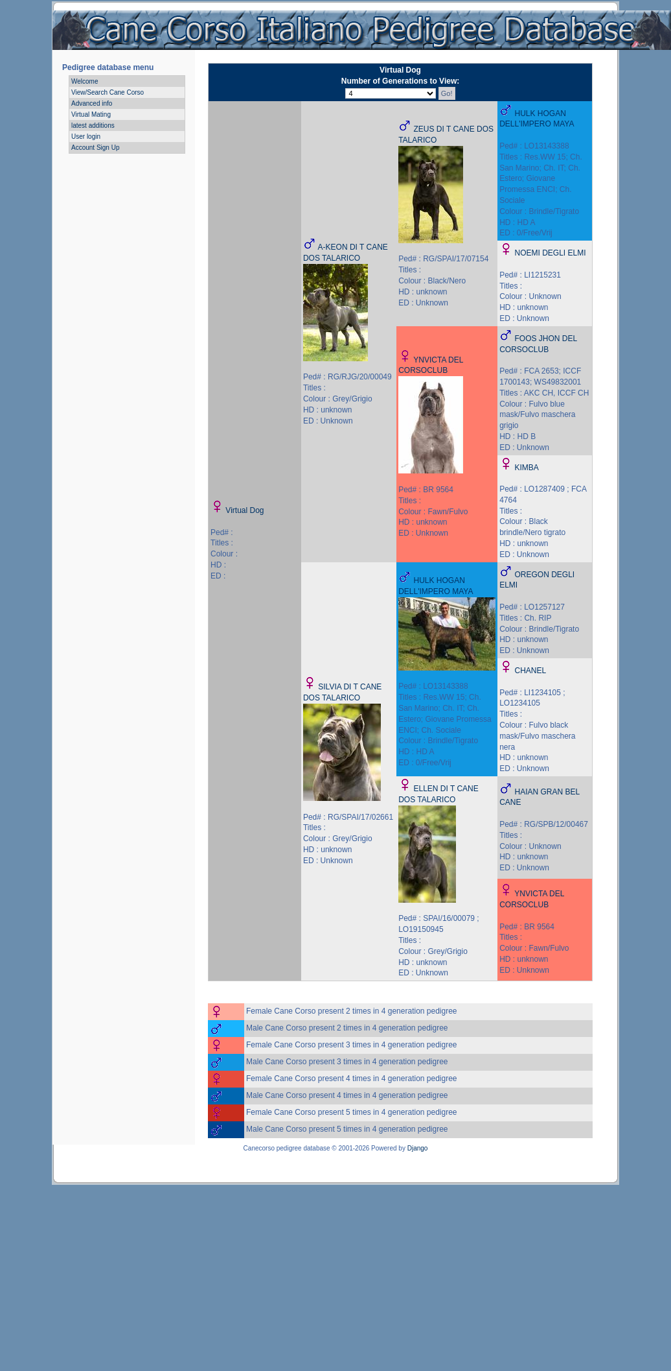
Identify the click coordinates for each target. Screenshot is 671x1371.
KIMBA (527, 467)
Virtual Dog (244, 510)
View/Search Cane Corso (107, 92)
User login (85, 136)
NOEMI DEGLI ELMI (550, 252)
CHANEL (531, 670)
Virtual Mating (91, 114)
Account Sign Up (95, 147)
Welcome (84, 81)
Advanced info (91, 103)
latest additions (93, 125)
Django (417, 1148)
